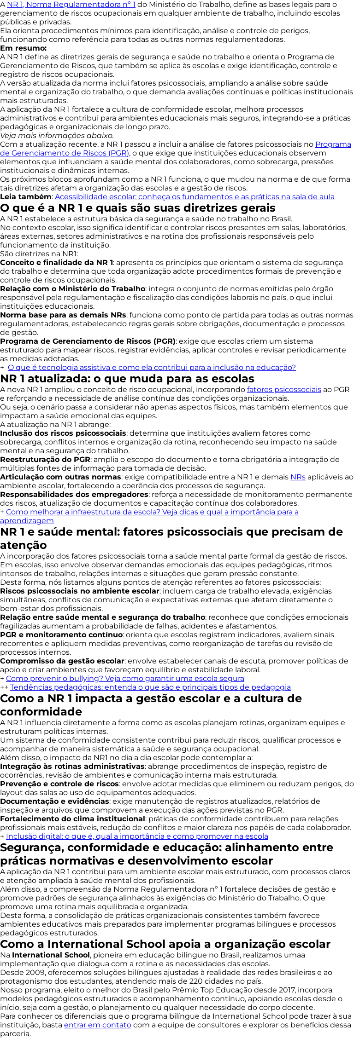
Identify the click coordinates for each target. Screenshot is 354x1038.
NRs (298, 477)
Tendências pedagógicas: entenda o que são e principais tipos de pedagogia (150, 687)
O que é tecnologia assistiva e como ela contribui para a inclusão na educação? (152, 367)
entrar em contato (97, 1025)
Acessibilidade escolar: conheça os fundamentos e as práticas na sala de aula (195, 196)
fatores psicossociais (284, 389)
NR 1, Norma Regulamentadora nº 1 (71, 4)
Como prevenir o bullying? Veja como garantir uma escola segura (125, 678)
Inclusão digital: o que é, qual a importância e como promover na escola (137, 836)
